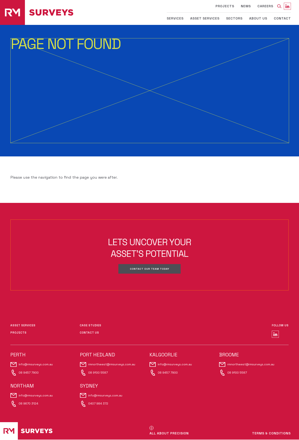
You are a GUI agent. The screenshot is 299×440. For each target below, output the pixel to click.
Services (175, 18)
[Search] (279, 6)
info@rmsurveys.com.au (36, 365)
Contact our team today (149, 269)
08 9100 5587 (98, 373)
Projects (225, 6)
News (246, 6)
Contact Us (89, 333)
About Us (258, 18)
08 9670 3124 (28, 404)
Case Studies (90, 326)
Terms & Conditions (271, 433)
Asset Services (204, 18)
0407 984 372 (98, 404)
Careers (265, 6)
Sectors (234, 18)
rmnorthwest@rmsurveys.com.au (111, 365)
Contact (282, 18)
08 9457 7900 (29, 373)
